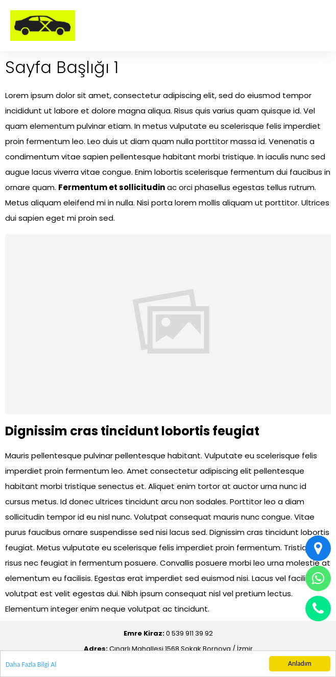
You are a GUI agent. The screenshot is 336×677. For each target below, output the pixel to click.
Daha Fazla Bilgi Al (31, 664)
